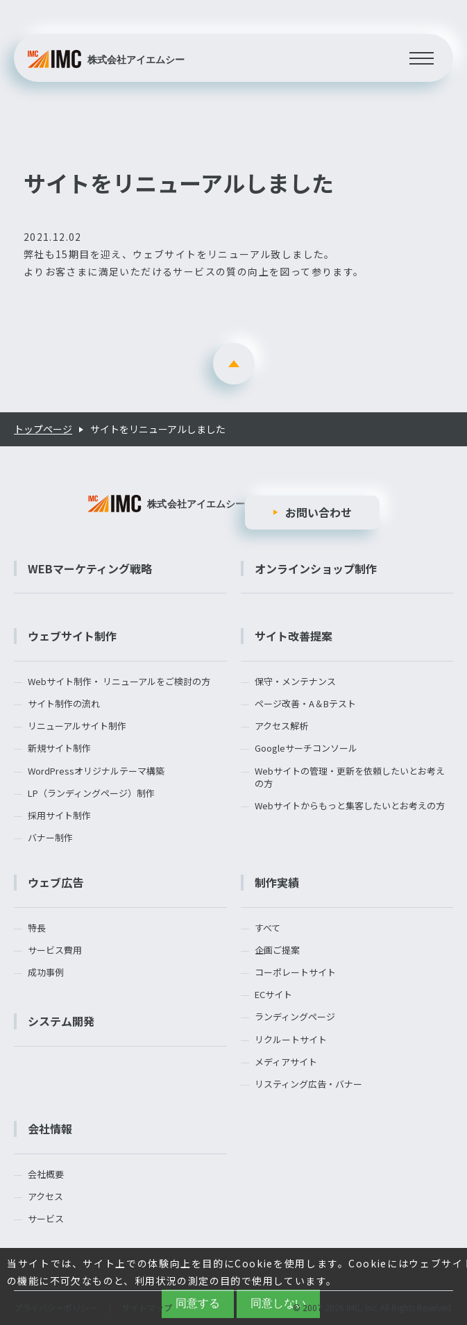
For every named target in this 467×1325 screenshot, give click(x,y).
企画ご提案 (277, 950)
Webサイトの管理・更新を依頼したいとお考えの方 (350, 777)
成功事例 (46, 972)
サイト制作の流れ (64, 704)
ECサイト (273, 994)
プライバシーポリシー (55, 1307)
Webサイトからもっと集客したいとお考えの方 (350, 806)
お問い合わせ (318, 512)
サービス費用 (55, 950)
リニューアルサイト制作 (77, 726)
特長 (37, 928)
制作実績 (277, 882)
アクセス (45, 1196)
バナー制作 (50, 838)
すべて (267, 928)
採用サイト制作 (59, 815)
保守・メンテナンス (295, 681)
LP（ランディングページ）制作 (91, 793)
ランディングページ (295, 1017)
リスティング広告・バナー (308, 1084)
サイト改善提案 (293, 635)
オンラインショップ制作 (316, 568)
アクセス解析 (281, 726)
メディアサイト (286, 1062)
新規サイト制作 (59, 748)
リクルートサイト (291, 1039)
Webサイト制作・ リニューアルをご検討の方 (119, 681)
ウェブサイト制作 (72, 635)
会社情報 (50, 1128)
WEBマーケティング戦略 (90, 568)
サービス (46, 1219)
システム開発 (61, 1021)
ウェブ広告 (55, 882)
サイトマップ (147, 1307)
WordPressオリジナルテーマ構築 (96, 771)
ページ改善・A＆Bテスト (305, 704)
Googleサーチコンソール (306, 748)
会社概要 (46, 1174)
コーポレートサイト (295, 972)
